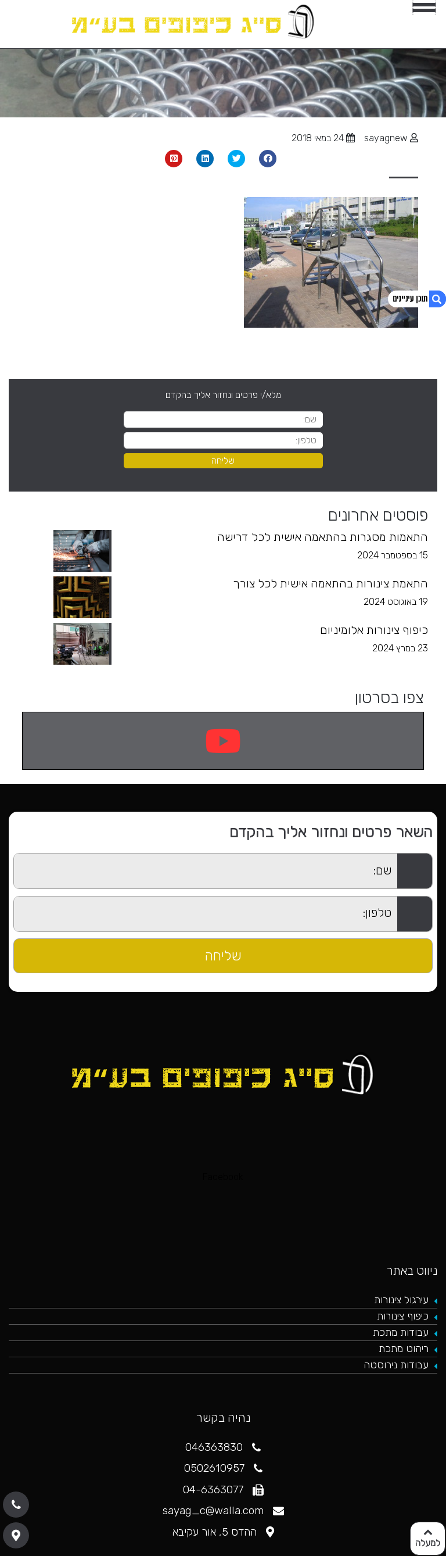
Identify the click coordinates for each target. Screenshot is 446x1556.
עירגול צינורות (401, 1299)
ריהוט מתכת (404, 1348)
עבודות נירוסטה (396, 1364)
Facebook (223, 1176)
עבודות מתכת (401, 1332)
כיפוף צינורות (403, 1316)
